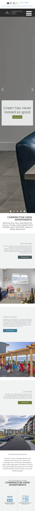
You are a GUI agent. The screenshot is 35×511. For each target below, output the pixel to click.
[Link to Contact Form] (8, 3)
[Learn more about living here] (25, 402)
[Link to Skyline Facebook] (11, 3)
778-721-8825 (23, 2)
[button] (28, 13)
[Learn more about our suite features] (25, 257)
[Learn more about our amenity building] (10, 330)
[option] (10, 211)
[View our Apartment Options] (9, 499)
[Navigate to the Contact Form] (17, 113)
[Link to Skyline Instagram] (13, 3)
